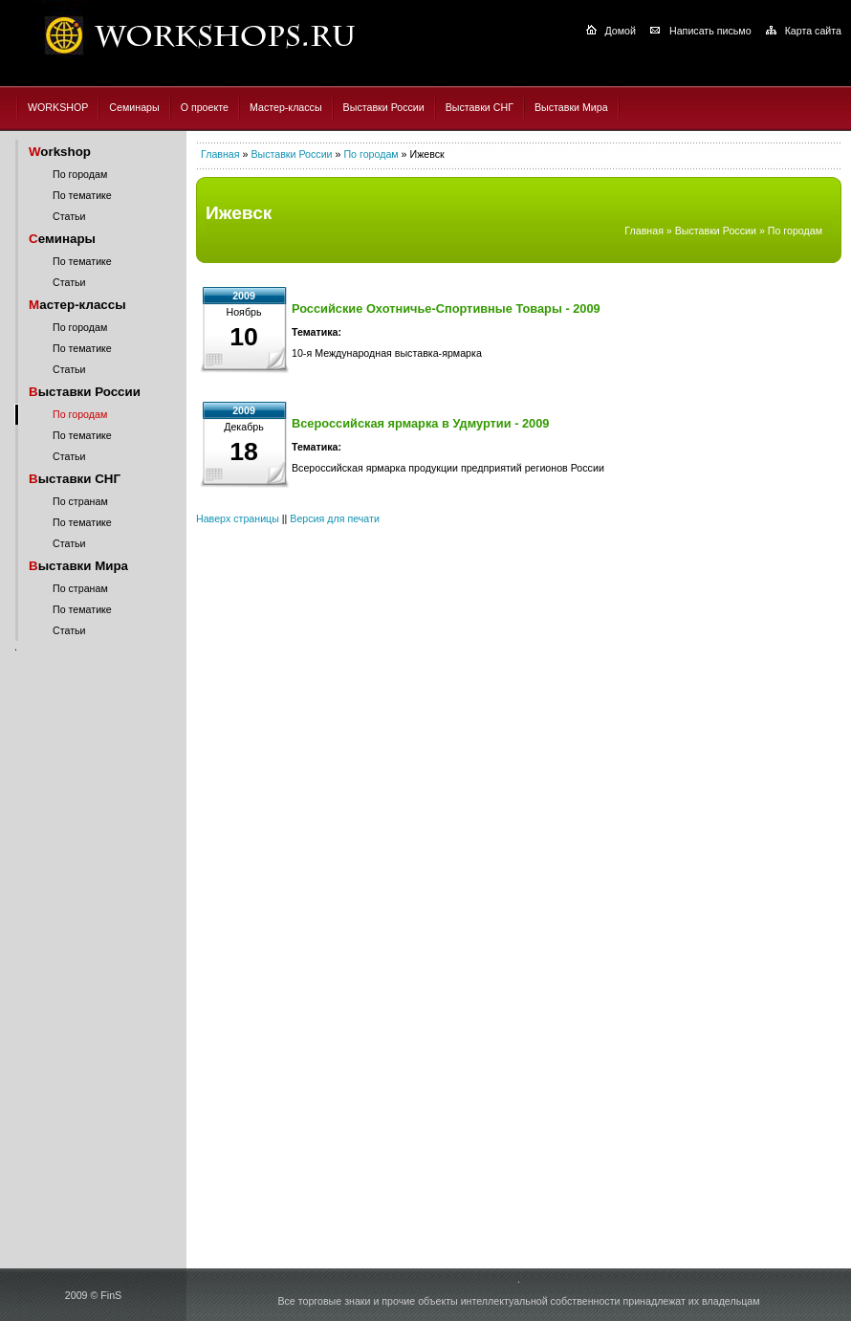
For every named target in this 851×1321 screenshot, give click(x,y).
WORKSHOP (58, 107)
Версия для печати (335, 518)
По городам (80, 174)
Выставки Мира (571, 107)
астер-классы (77, 304)
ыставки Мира (78, 566)
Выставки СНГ (479, 107)
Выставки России (384, 107)
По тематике (82, 195)
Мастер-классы (286, 107)
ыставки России (85, 392)
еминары (62, 238)
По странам (80, 501)
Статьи (69, 216)
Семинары (134, 107)
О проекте (205, 107)
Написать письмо (710, 30)
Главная (220, 154)
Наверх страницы (237, 518)
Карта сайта (813, 30)
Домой (620, 30)
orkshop (60, 151)
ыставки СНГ (74, 479)
